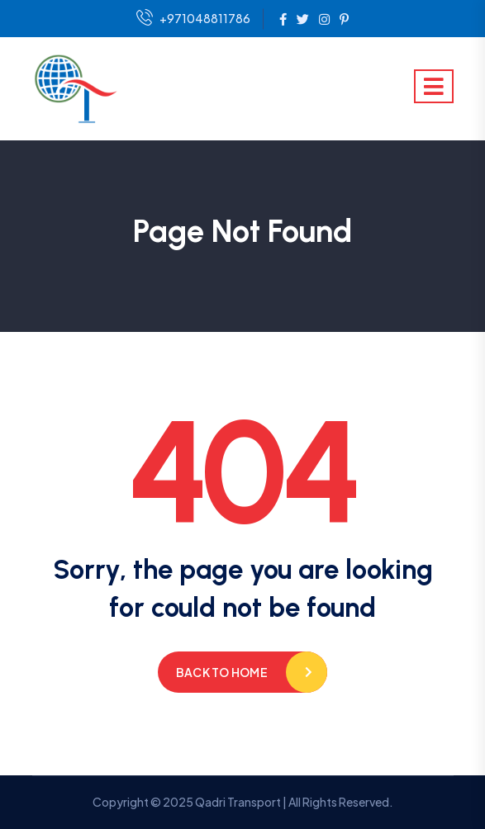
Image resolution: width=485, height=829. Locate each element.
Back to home (222, 672)
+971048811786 (193, 19)
